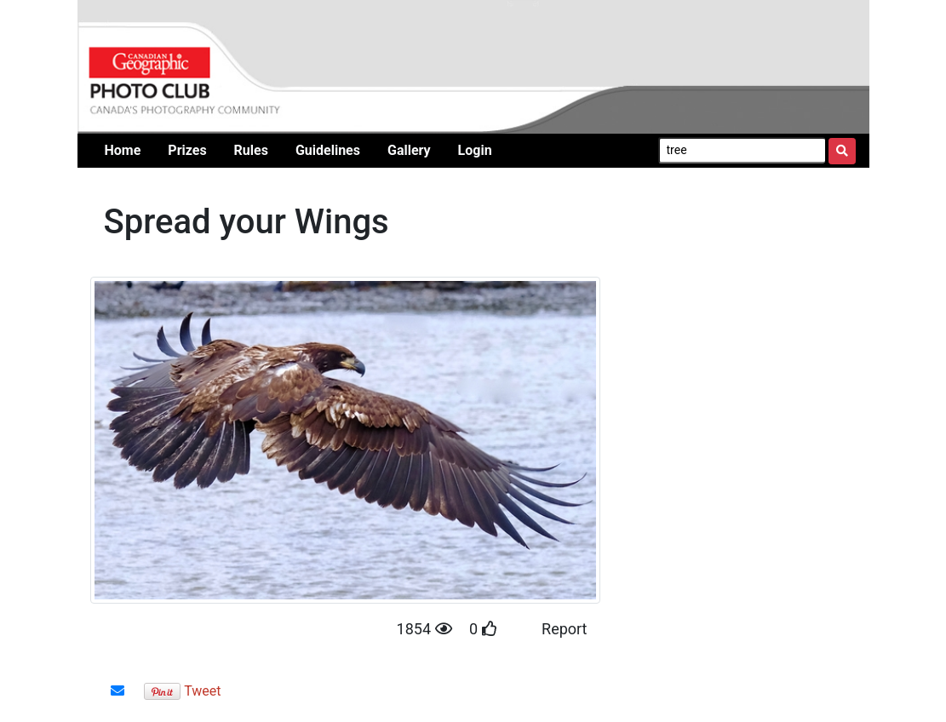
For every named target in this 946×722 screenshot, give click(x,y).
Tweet (202, 691)
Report (564, 629)
